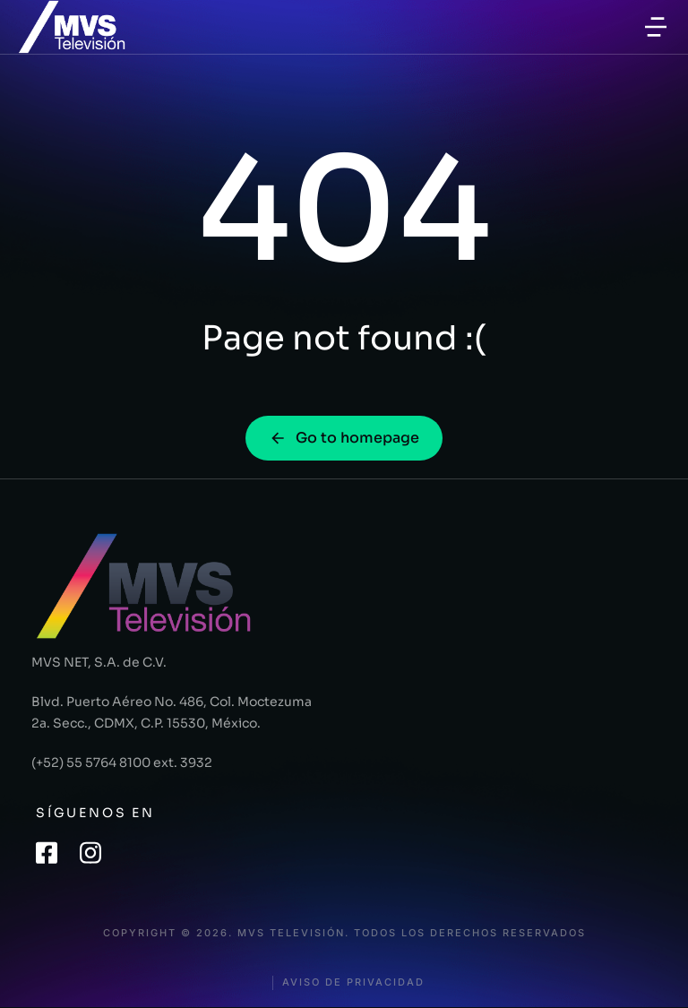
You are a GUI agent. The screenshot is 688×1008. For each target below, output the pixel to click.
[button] (655, 27)
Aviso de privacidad (353, 982)
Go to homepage (344, 437)
